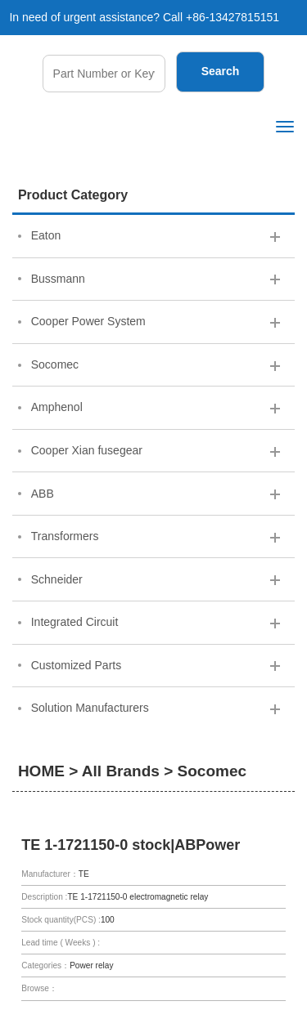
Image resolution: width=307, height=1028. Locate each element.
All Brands (121, 771)
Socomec (212, 771)
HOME (41, 771)
